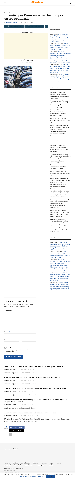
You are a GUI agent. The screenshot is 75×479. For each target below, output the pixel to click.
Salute (59, 464)
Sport (52, 464)
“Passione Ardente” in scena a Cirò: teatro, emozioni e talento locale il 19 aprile (60, 103)
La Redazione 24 (11, 22)
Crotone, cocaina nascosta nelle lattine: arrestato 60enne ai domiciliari (60, 230)
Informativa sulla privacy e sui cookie (32, 476)
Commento (8, 310)
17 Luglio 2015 (25, 22)
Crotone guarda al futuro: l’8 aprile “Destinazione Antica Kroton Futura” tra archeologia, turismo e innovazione (59, 203)
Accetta (50, 476)
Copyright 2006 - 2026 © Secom (13, 469)
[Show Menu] (5, 3)
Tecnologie (17, 466)
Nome (7, 332)
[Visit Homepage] (37, 2)
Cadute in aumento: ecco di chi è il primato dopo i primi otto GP (32, 378)
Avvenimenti (25, 464)
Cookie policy (40, 466)
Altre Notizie (29, 466)
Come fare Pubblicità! (11, 450)
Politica (15, 464)
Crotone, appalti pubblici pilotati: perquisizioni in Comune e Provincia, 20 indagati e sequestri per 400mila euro (60, 38)
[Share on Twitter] (34, 26)
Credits (51, 466)
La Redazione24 (11, 370)
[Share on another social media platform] (46, 26)
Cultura (35, 464)
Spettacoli (7, 466)
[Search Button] (70, 3)
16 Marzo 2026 (26, 370)
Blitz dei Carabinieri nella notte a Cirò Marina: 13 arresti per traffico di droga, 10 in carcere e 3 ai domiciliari (60, 68)
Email (6, 340)
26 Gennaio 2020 (27, 416)
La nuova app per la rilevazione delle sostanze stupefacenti (30, 414)
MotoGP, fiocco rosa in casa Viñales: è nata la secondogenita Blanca (33, 367)
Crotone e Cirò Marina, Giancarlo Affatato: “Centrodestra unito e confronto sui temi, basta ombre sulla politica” (58, 111)
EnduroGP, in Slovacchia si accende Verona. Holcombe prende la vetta (35, 389)
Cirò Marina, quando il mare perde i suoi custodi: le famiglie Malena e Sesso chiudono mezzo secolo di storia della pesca (60, 78)
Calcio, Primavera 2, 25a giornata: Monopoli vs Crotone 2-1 (60, 120)
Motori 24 (12, 12)
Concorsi (44, 464)
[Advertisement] (26, 46)
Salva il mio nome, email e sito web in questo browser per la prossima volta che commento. (21, 350)
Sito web (24, 340)
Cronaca (7, 464)
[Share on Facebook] (14, 26)
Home (6, 12)
